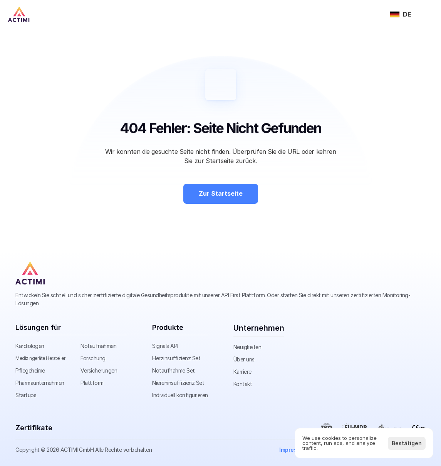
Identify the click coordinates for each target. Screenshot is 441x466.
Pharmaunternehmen (39, 382)
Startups (25, 395)
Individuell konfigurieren (180, 395)
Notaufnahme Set (173, 370)
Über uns (244, 359)
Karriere (242, 371)
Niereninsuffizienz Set (178, 382)
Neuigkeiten (247, 347)
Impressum (293, 449)
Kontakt (242, 384)
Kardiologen (29, 346)
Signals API (165, 346)
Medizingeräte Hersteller (40, 358)
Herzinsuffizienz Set (176, 358)
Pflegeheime (30, 370)
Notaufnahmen (98, 346)
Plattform (92, 382)
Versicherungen (98, 370)
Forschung (93, 358)
